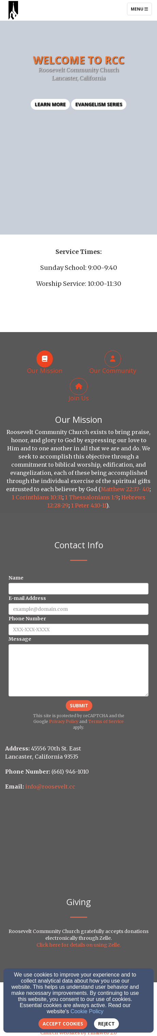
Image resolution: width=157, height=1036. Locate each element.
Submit (79, 705)
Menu (141, 9)
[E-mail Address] (78, 609)
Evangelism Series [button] (98, 104)
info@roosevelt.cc (50, 786)
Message (20, 639)
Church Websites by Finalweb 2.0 (78, 1033)
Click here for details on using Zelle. (78, 945)
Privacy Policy (63, 721)
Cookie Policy (87, 1011)
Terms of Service (106, 721)
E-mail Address (27, 598)
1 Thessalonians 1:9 (92, 497)
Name (16, 578)
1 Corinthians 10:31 (37, 497)
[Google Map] (78, 846)
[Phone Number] (78, 629)
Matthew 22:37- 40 (125, 489)
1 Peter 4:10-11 (88, 505)
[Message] (78, 670)
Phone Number (27, 619)
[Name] (78, 588)
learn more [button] (50, 104)
